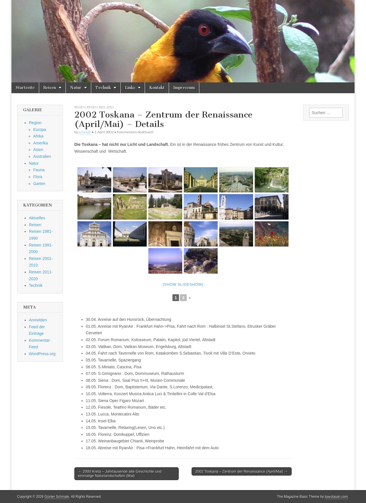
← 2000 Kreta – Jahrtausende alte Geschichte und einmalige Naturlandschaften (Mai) (120, 473)
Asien (38, 149)
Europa (39, 129)
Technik (103, 87)
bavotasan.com (336, 497)
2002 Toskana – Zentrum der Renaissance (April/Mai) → (241, 471)
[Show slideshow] (183, 284)
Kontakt (156, 87)
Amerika (40, 143)
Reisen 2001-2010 (100, 107)
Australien (42, 156)
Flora (37, 176)
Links (130, 87)
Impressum (184, 87)
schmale (85, 132)
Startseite (25, 87)
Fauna (39, 170)
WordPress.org (42, 353)
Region (35, 122)
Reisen (49, 87)
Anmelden (38, 320)
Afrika (38, 136)
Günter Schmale (57, 497)
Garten (39, 183)
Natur (75, 87)
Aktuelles (37, 218)
